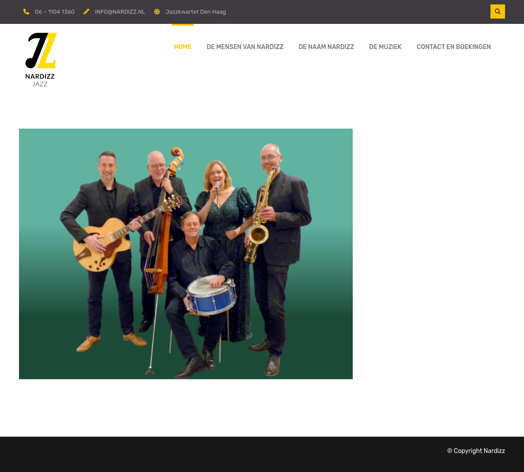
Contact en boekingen (454, 47)
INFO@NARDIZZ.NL (120, 11)
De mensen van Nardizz (245, 47)
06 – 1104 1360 (55, 11)
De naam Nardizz (326, 47)
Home (183, 47)
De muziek (385, 47)
